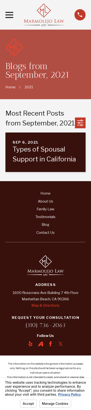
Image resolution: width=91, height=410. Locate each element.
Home (45, 193)
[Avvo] (40, 343)
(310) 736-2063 (45, 325)
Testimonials (45, 217)
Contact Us (45, 232)
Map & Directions (45, 305)
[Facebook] (50, 343)
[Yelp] (30, 343)
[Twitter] (60, 343)
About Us (45, 201)
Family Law (45, 209)
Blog (45, 224)
